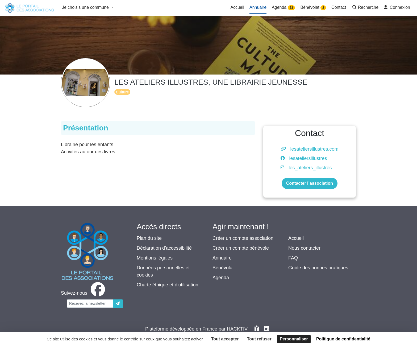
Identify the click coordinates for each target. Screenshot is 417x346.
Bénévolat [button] (313, 7)
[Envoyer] (118, 303)
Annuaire (222, 258)
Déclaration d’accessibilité (164, 248)
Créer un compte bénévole (240, 248)
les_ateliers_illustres (310, 167)
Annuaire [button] (257, 7)
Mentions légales (155, 258)
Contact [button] (338, 7)
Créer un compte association (242, 238)
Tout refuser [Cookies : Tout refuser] (259, 339)
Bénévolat (223, 267)
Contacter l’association (309, 183)
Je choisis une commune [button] (86, 7)
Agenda (220, 277)
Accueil (296, 238)
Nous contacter (304, 248)
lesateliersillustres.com (314, 149)
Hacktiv (237, 329)
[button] (364, 8)
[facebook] (84, 293)
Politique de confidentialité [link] (343, 339)
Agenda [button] (283, 7)
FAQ (293, 258)
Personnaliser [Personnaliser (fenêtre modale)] (294, 339)
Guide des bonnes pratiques (318, 267)
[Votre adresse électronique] (90, 303)
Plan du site (149, 238)
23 (291, 8)
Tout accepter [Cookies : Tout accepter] (225, 339)
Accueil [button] (237, 7)
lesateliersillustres (308, 158)
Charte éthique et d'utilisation (167, 284)
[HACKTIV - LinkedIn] (266, 329)
